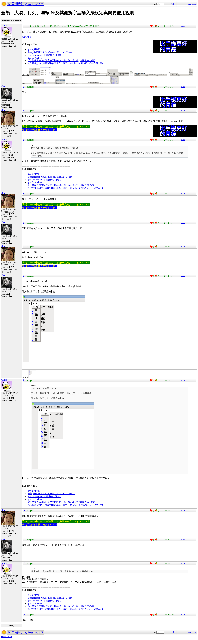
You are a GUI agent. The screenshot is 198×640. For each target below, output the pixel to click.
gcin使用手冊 (34, 49)
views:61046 (6, 636)
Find (172, 4)
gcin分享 (37, 4)
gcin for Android (35, 58)
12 (24, 563)
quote (183, 26)
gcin (28, 4)
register (194, 4)
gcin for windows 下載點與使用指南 (44, 55)
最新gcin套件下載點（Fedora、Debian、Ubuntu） (51, 52)
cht (9, 4)
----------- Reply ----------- (11, 20)
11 (24, 539)
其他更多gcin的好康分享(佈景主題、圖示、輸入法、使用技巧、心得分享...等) (65, 63)
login (189, 4)
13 (24, 614)
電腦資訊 (17, 4)
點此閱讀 (26, 37)
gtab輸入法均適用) (87, 60)
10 (24, 510)
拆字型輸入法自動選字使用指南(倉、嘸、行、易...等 (53, 60)
